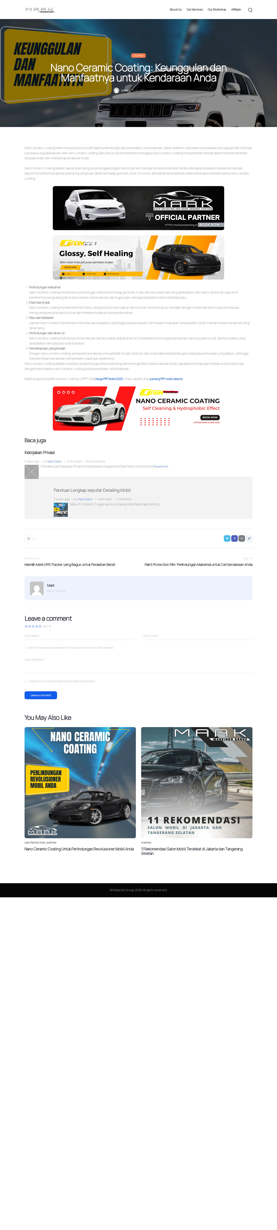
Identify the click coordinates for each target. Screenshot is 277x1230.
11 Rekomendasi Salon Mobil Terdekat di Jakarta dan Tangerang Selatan (190, 861)
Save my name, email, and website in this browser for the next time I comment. (71, 654)
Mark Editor (55, 466)
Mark (50, 592)
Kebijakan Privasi (47, 455)
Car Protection (35, 851)
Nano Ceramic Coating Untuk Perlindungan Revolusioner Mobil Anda (78, 861)
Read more (161, 471)
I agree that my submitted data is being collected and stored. (62, 688)
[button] (30, 545)
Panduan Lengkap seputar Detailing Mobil (110, 495)
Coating (138, 58)
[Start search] (250, 11)
